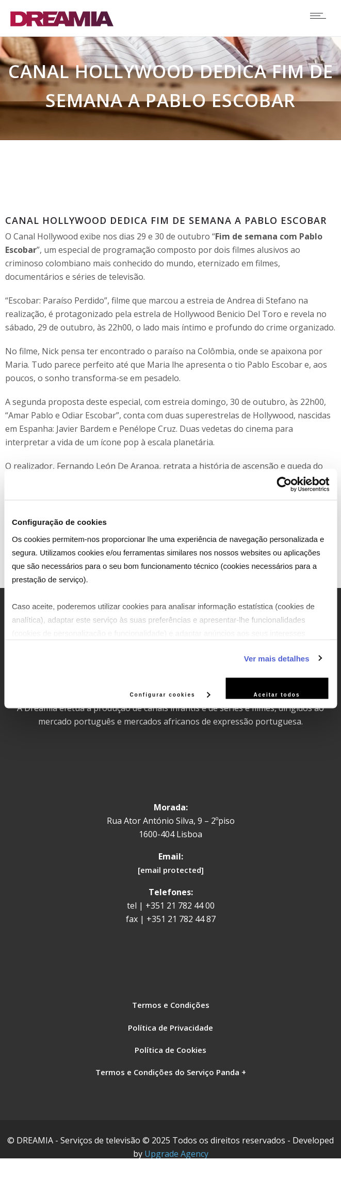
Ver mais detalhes (277, 658)
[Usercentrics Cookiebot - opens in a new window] (284, 484)
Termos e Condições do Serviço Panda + (170, 1072)
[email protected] (171, 870)
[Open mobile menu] (320, 15)
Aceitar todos (277, 695)
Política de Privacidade (170, 1027)
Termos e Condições (170, 1005)
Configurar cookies (169, 694)
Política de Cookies (170, 1050)
